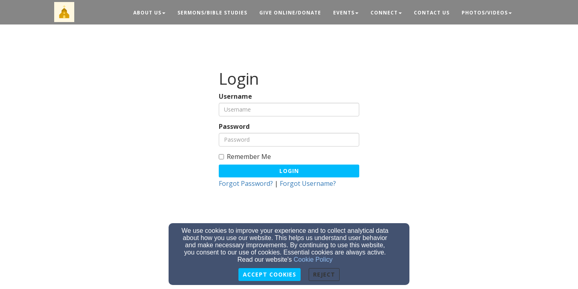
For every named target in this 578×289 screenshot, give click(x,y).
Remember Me (245, 157)
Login (289, 171)
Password (234, 126)
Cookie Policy (313, 259)
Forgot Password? (246, 183)
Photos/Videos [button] (487, 12)
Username (235, 96)
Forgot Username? (308, 183)
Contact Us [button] (432, 12)
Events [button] (345, 12)
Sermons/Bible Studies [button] (212, 12)
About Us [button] (149, 12)
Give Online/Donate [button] (290, 12)
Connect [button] (386, 12)
